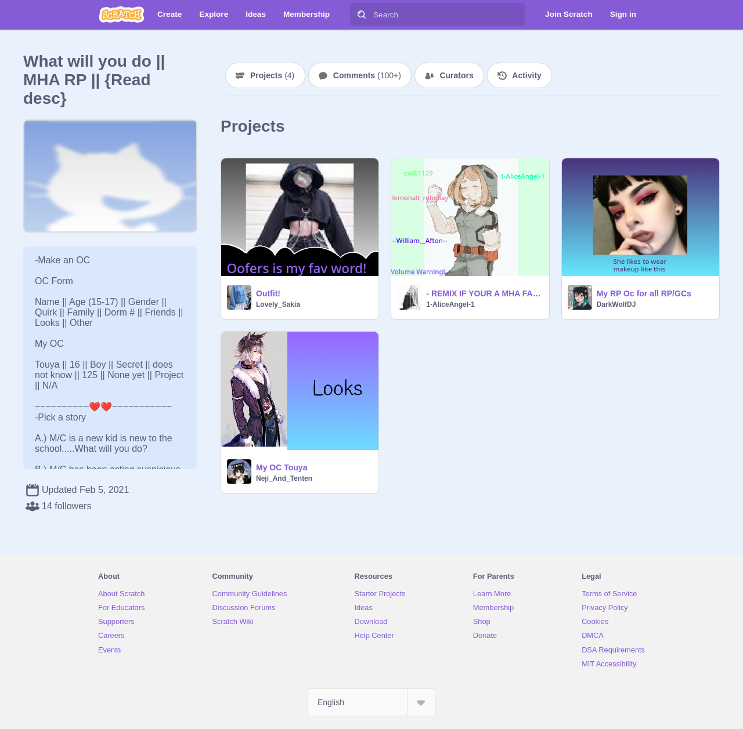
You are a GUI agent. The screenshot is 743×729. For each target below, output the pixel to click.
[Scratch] (121, 14)
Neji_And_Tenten (284, 478)
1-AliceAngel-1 (450, 304)
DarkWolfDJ (616, 304)
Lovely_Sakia (278, 304)
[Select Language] (371, 702)
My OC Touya (281, 467)
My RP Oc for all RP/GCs (644, 293)
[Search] (361, 14)
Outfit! (268, 293)
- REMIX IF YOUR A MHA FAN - (484, 293)
